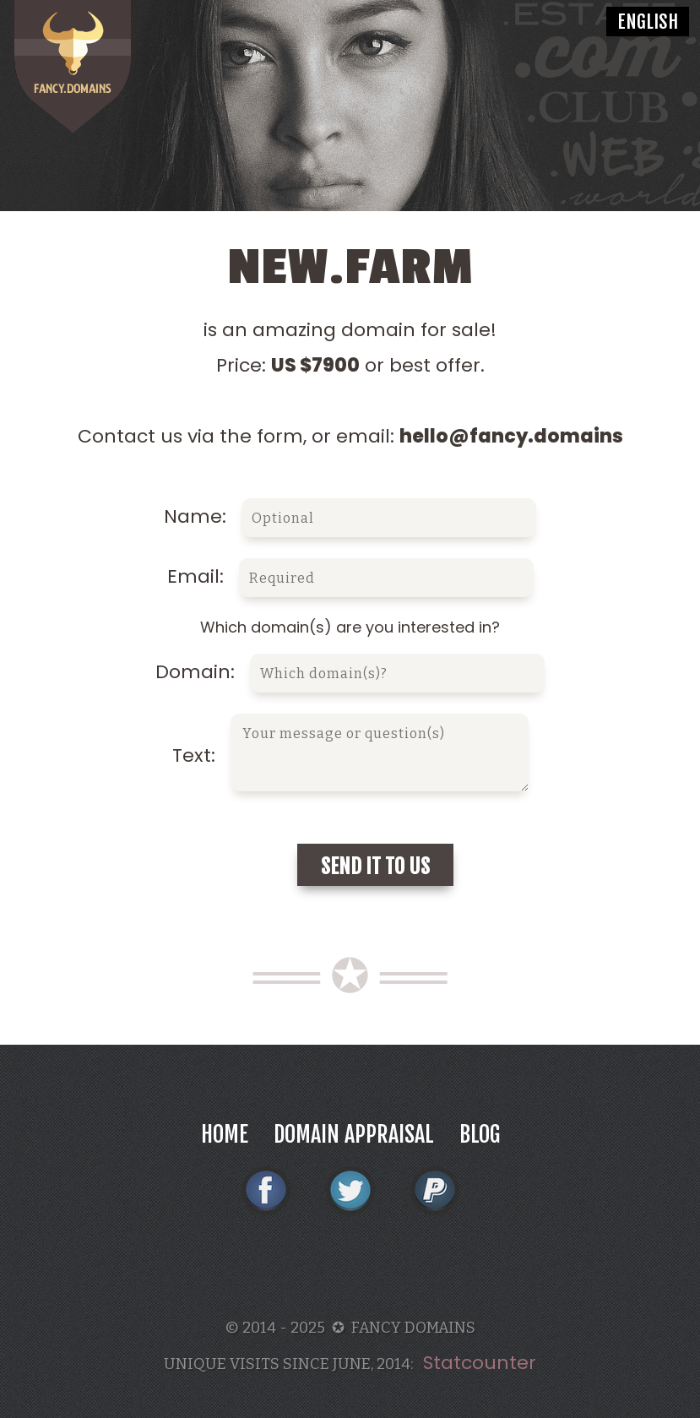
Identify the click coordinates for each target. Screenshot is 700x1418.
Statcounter (479, 1363)
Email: (350, 576)
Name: (350, 516)
